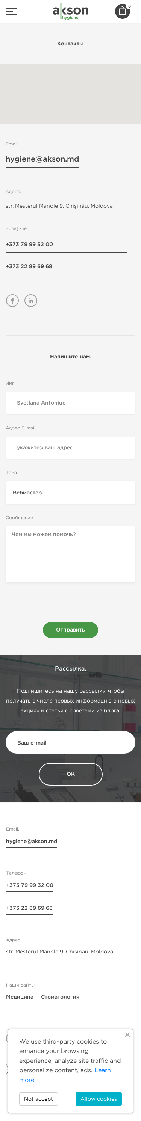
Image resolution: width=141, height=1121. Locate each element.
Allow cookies (98, 1099)
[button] (70, 89)
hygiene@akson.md (42, 160)
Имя (10, 383)
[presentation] (71, 604)
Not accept (38, 1099)
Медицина (19, 997)
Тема (11, 472)
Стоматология (60, 997)
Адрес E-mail (20, 427)
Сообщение (19, 517)
